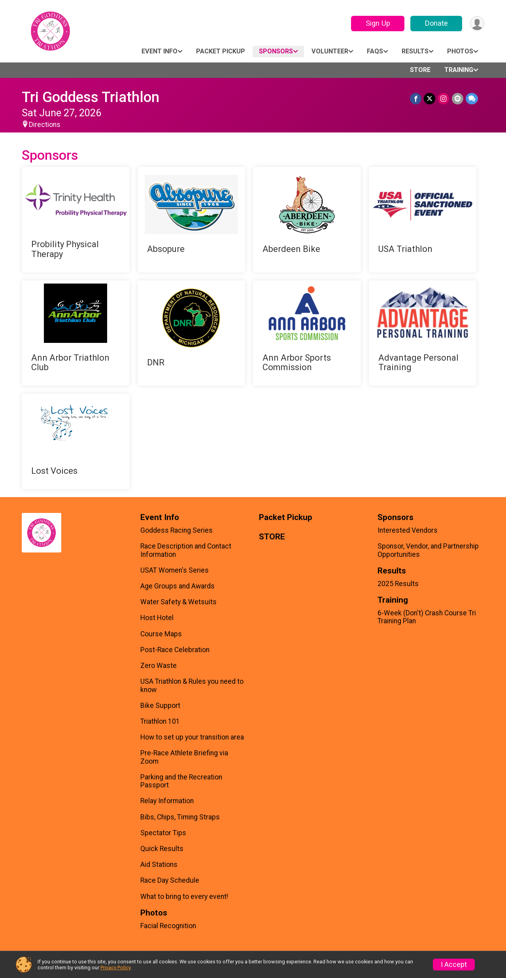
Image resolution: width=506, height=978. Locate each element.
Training (458, 70)
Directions (44, 125)
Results (415, 51)
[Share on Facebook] (416, 98)
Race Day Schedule (169, 880)
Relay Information (167, 801)
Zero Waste (158, 666)
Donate (436, 23)
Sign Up (377, 23)
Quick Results (161, 849)
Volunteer (330, 51)
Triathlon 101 (160, 721)
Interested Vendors (408, 530)
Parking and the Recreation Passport (181, 781)
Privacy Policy (115, 967)
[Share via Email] (457, 98)
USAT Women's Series (174, 570)
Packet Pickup (220, 51)
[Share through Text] (472, 98)
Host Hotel (157, 618)
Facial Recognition (168, 926)
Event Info (159, 51)
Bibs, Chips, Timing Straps (180, 817)
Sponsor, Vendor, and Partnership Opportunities (428, 550)
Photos (460, 51)
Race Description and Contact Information (185, 550)
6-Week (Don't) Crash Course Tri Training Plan (427, 617)
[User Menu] (477, 23)
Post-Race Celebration (175, 650)
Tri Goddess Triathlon (90, 97)
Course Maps (161, 634)
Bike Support (160, 705)
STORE (420, 70)
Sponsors (276, 51)
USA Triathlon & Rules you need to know (192, 685)
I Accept (454, 965)
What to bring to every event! (184, 896)
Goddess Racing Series (176, 530)
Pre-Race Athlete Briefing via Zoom (184, 757)
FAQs (375, 51)
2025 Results (398, 584)
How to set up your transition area (192, 737)
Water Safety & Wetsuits (178, 602)
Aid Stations (158, 864)
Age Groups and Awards (177, 586)
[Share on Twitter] (430, 98)
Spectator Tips (163, 833)
